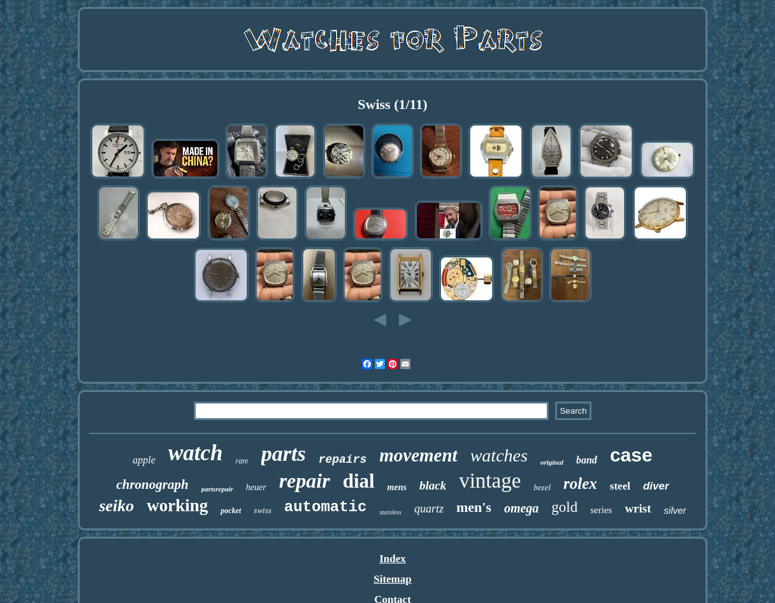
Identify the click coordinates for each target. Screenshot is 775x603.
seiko (116, 506)
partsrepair (217, 489)
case (631, 454)
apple (144, 459)
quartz (429, 508)
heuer (256, 487)
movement (418, 455)
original (551, 462)
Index (392, 559)
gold (564, 507)
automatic (325, 507)
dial (359, 481)
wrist (638, 508)
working (177, 505)
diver (656, 486)
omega (521, 508)
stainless (390, 512)
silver (675, 510)
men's (473, 507)
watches (499, 455)
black (432, 485)
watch (195, 452)
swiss (262, 510)
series (601, 510)
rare (241, 460)
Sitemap (392, 579)
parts (283, 453)
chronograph (152, 484)
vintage (490, 480)
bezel (542, 487)
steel (620, 486)
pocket (231, 510)
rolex (580, 483)
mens (397, 487)
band (586, 459)
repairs (343, 459)
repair (304, 480)
